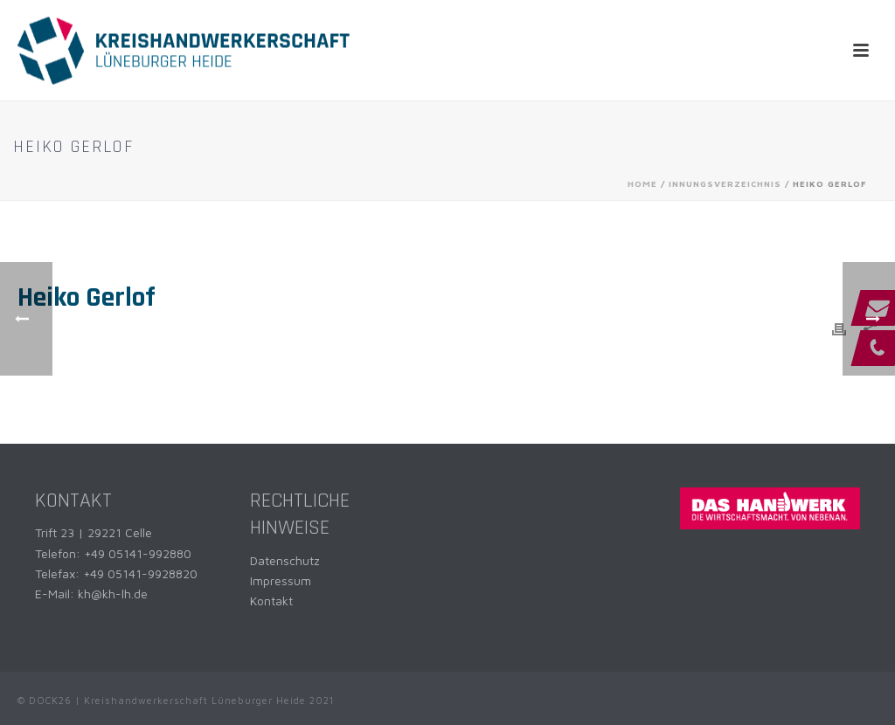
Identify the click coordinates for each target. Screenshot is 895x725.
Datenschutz (285, 560)
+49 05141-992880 (137, 553)
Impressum (280, 580)
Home (642, 183)
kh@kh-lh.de (113, 593)
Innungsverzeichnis (725, 183)
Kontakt (271, 600)
